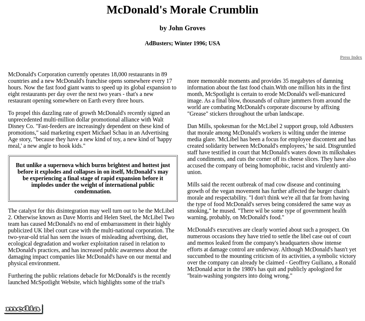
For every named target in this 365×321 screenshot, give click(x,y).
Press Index (351, 57)
